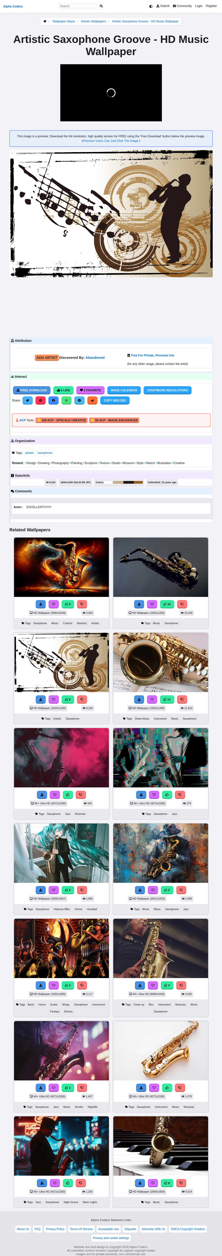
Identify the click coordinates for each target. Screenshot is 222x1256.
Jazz (68, 813)
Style (139, 463)
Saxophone (40, 623)
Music (54, 623)
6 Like (63, 390)
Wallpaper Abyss (63, 21)
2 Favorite (90, 390)
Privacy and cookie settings (111, 1238)
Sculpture (90, 463)
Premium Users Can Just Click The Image (111, 141)
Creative (178, 463)
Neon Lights (90, 1202)
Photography (60, 463)
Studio (115, 463)
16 (167, 604)
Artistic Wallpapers (94, 21)
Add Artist (46, 357)
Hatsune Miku (62, 909)
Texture (104, 463)
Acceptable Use (108, 1229)
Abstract (82, 623)
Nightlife (92, 1107)
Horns (42, 1004)
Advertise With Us (153, 1229)
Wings (66, 1004)
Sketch (150, 463)
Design (31, 463)
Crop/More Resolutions (167, 390)
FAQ (37, 1229)
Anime (78, 909)
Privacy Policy (55, 1229)
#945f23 (138, 482)
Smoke (79, 1107)
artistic (29, 453)
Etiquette (130, 1229)
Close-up (139, 1004)
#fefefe (108, 482)
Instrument (160, 718)
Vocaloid (92, 909)
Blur (151, 1004)
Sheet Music (142, 718)
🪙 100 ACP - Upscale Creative (61, 420)
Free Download (32, 390)
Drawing (43, 463)
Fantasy (54, 1011)
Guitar (54, 1004)
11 (167, 699)
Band (31, 1004)
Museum (128, 463)
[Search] (101, 6)
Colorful (67, 623)
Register (211, 6)
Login (198, 6)
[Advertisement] (111, 307)
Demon (68, 1011)
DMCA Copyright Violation (188, 1229)
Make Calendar (124, 390)
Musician (80, 813)
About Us (23, 1229)
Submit (163, 6)
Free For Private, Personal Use (152, 355)
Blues (157, 909)
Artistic (95, 623)
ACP (22, 420)
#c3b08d (118, 482)
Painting (76, 463)
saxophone (45, 453)
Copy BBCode (115, 400)
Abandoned (95, 357)
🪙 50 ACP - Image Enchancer (114, 420)
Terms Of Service (81, 1229)
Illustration (164, 463)
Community (182, 6)
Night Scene (71, 1202)
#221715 (128, 482)
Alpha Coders (13, 6)
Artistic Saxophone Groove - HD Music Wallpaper (145, 21)
